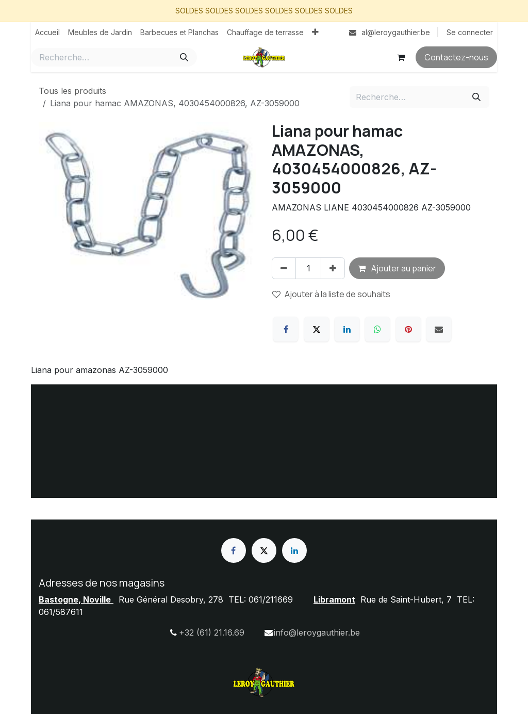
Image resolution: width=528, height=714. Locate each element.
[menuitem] (47, 32)
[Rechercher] (184, 57)
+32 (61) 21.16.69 (211, 632)
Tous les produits (72, 91)
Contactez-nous (456, 57)
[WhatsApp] (377, 329)
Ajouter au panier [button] (397, 268)
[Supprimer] (284, 268)
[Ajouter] (333, 268)
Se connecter (470, 32)
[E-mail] (438, 329)
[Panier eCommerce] (400, 57)
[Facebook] (285, 329)
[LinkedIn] (347, 329)
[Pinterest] (408, 329)
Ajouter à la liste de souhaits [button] (331, 294)
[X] (316, 329)
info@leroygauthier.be (317, 632)
